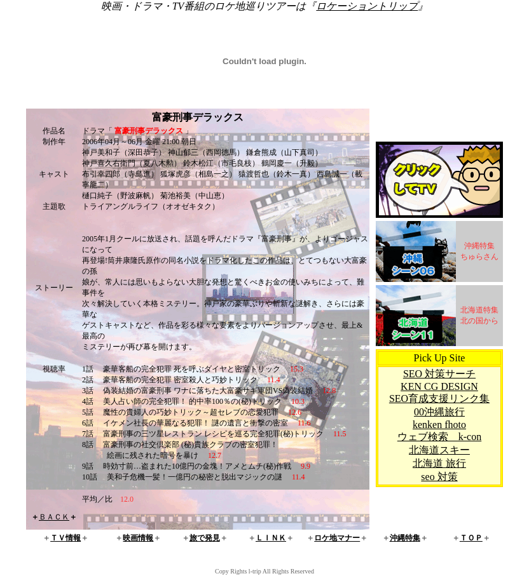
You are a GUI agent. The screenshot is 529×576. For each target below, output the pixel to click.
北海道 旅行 (439, 463)
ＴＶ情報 (65, 537)
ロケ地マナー (337, 537)
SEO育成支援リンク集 (439, 398)
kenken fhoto (439, 424)
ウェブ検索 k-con (439, 436)
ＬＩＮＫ (271, 537)
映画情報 (138, 537)
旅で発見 (204, 537)
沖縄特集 (405, 537)
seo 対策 (439, 476)
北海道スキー (439, 450)
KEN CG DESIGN (439, 386)
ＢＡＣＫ (54, 516)
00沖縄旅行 (439, 411)
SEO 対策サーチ (439, 373)
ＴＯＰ (471, 537)
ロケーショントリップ (367, 6)
